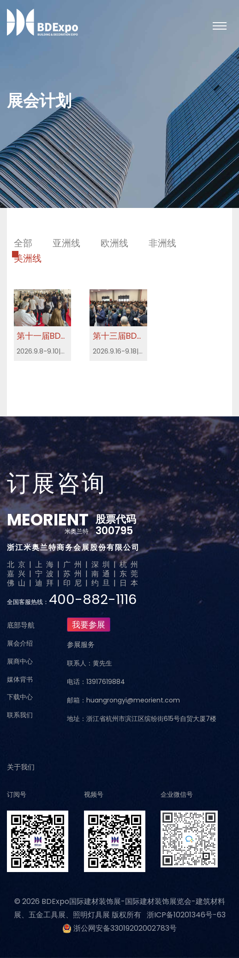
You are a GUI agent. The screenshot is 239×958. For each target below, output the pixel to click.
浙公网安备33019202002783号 (125, 928)
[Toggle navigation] (219, 26)
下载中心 (20, 697)
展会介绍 (20, 643)
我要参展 (88, 624)
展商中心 (20, 661)
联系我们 (20, 715)
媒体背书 (20, 679)
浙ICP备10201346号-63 (186, 914)
